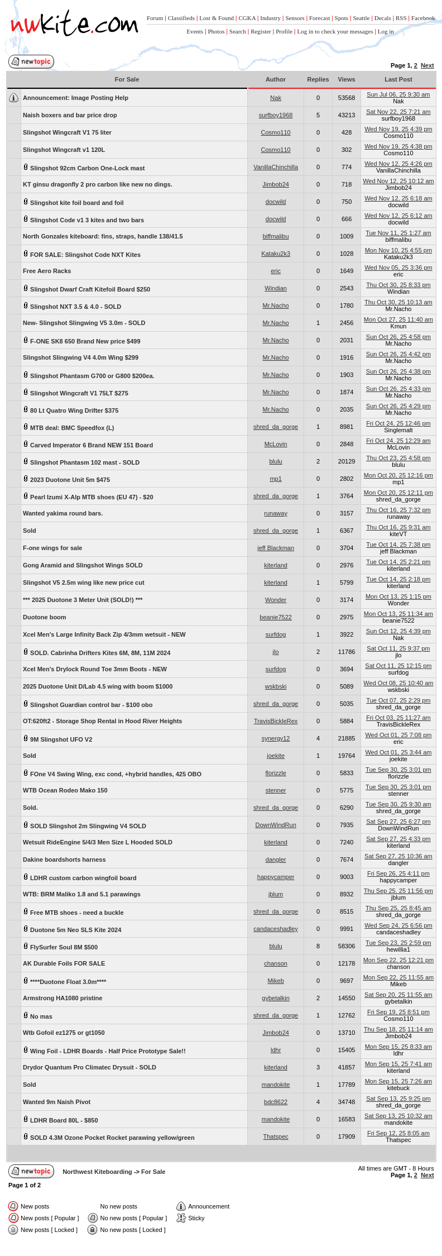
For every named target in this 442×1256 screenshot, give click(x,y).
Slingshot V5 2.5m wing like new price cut (84, 582)
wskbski (276, 686)
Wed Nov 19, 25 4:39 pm (398, 129)
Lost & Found (216, 18)
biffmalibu (276, 236)
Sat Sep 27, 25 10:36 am (398, 856)
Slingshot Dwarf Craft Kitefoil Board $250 (86, 288)
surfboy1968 (276, 115)
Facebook (423, 18)
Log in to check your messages (335, 31)
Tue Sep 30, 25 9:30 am (398, 804)
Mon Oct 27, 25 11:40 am (398, 319)
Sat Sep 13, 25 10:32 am (398, 1115)
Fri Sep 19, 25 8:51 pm (398, 1012)
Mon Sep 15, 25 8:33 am (398, 1046)
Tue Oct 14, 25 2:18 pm (398, 579)
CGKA (247, 18)
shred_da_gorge (275, 426)
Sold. (30, 807)
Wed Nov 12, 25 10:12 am (398, 181)
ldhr (276, 1050)
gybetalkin (276, 998)
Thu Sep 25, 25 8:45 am (398, 908)
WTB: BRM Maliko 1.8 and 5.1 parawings (82, 894)
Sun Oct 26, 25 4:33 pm (398, 388)
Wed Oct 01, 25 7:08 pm (398, 735)
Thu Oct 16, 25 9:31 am (398, 527)
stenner (276, 790)
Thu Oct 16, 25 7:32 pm (398, 510)
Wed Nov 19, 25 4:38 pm (398, 146)
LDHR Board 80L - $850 (60, 1119)
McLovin (276, 444)
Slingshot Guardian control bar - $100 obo (87, 704)
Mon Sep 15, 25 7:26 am (398, 1081)
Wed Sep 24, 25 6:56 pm (398, 925)
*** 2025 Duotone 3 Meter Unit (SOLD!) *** (83, 599)
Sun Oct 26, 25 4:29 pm (398, 406)
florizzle (275, 773)
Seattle (361, 18)
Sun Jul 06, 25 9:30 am (398, 94)
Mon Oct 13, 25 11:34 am (398, 613)
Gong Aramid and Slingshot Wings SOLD (83, 565)
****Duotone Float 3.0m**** (64, 981)
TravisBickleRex (275, 721)
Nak (275, 97)
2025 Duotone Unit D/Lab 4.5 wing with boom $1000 (97, 686)
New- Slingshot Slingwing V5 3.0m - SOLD (84, 322)
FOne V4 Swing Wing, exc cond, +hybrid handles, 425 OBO (112, 773)
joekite (276, 755)
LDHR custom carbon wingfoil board (80, 877)
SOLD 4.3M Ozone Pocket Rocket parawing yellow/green (109, 1137)
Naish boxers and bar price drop (70, 115)
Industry (270, 18)
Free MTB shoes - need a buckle (73, 912)
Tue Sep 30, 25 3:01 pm (398, 769)
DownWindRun (275, 825)
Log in (386, 31)
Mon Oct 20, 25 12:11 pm (398, 492)
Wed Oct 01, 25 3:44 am (398, 752)
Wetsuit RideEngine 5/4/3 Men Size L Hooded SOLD (97, 842)
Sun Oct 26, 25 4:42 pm (398, 354)
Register (261, 31)
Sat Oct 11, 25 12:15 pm (398, 665)
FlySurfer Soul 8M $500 (60, 946)
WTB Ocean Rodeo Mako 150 (65, 790)
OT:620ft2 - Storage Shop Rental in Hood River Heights (102, 721)
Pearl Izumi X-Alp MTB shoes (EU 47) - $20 (88, 496)
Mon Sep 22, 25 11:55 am (398, 977)
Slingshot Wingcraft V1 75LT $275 (75, 392)
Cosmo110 (276, 132)
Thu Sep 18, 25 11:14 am (398, 1029)
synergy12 (276, 738)
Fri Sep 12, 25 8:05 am (398, 1133)
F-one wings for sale (52, 548)
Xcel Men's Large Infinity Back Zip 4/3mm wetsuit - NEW (104, 634)
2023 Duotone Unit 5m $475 (66, 479)
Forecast (319, 18)
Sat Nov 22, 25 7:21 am (398, 111)
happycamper (276, 876)
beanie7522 (276, 617)
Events (194, 31)
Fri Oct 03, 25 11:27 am (398, 717)
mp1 (275, 478)
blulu (276, 461)
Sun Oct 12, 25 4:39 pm (398, 631)
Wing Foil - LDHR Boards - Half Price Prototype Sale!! (104, 1050)
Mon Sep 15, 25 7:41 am (398, 1064)
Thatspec (276, 1136)
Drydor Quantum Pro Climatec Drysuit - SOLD (89, 1067)
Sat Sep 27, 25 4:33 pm (398, 838)
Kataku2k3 (275, 253)
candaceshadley (275, 928)
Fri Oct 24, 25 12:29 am (398, 440)
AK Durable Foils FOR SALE (64, 963)
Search (237, 31)
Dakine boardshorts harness (64, 859)
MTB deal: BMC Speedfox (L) (68, 427)
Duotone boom (44, 617)
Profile (284, 31)
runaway (275, 513)
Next (427, 65)
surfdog (276, 634)
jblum (275, 894)
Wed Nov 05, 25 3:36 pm (398, 267)
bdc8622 (275, 1102)
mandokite (276, 1084)
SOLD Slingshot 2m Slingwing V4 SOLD (84, 825)
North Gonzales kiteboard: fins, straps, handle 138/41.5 (103, 236)
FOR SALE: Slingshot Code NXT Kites (82, 254)
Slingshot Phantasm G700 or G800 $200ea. (89, 375)
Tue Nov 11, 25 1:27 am (398, 233)
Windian (276, 288)
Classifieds (181, 18)
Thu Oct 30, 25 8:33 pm (398, 284)
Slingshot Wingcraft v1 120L (64, 149)
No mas (37, 1015)
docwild (276, 201)
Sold (29, 530)
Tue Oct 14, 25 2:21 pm (398, 561)
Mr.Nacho (276, 305)
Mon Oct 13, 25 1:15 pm (398, 596)
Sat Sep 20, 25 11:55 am (398, 994)
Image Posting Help (75, 97)
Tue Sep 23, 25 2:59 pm (398, 942)
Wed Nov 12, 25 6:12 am (398, 215)
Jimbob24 (275, 184)
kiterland (275, 565)
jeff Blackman (275, 548)
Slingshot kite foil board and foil (73, 202)
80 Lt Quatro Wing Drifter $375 (70, 409)
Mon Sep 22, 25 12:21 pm (398, 960)
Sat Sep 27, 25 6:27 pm (398, 821)
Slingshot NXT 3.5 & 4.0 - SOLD (72, 306)
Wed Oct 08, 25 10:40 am (398, 683)
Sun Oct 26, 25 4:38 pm (398, 371)
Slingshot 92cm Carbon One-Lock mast (84, 167)
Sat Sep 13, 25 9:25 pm (398, 1098)
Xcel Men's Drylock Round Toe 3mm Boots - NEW (95, 669)
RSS (401, 18)
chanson (275, 963)
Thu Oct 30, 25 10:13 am (398, 302)
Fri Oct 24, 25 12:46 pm (398, 423)
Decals (382, 18)
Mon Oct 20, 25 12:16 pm (398, 475)
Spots (341, 18)
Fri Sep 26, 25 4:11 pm (398, 873)
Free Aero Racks (47, 271)
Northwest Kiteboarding (97, 1171)
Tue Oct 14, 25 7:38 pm (398, 544)
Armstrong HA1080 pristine (62, 998)
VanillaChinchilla (275, 167)
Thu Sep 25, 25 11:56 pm (398, 890)
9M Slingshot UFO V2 (57, 738)
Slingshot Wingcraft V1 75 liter (67, 132)
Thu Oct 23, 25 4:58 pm (398, 458)
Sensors (294, 18)
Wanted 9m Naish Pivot (56, 1102)
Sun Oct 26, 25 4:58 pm (398, 336)
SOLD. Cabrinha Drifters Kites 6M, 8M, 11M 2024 (96, 652)
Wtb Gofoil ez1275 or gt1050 (64, 1032)
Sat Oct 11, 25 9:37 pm (398, 648)
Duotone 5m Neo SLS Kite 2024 (72, 929)
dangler (276, 859)
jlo (276, 651)
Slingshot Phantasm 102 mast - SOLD (81, 461)
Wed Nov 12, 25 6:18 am (398, 198)
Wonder (275, 599)
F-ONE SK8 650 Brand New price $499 (82, 340)
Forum (155, 18)
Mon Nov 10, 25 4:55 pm (398, 250)
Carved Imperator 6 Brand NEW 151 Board (88, 444)
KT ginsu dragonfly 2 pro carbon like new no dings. (97, 184)
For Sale (153, 1171)
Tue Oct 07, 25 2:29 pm (398, 700)
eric (276, 271)
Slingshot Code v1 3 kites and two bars (83, 219)
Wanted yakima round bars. (63, 513)
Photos (216, 31)
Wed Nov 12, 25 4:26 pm (398, 163)
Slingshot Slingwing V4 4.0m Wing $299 (80, 357)
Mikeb (275, 980)
